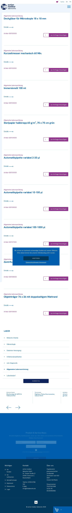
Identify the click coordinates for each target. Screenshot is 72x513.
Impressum (42, 262)
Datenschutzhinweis (32, 262)
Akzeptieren (36, 258)
